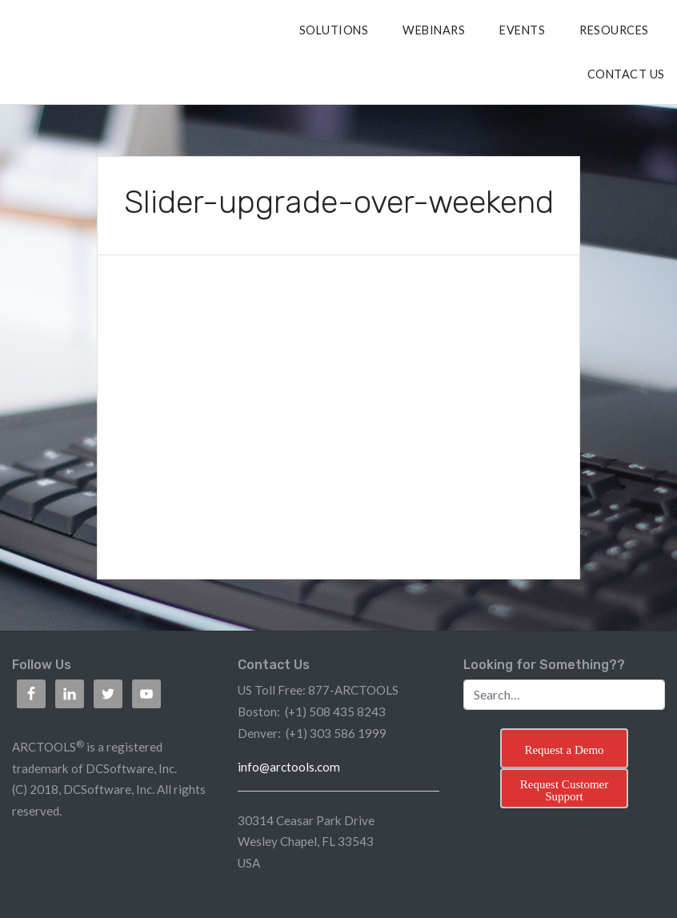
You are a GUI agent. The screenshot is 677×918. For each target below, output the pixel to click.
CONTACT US (626, 74)
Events (522, 30)
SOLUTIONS (334, 30)
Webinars (434, 30)
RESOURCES (614, 30)
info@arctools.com (289, 767)
